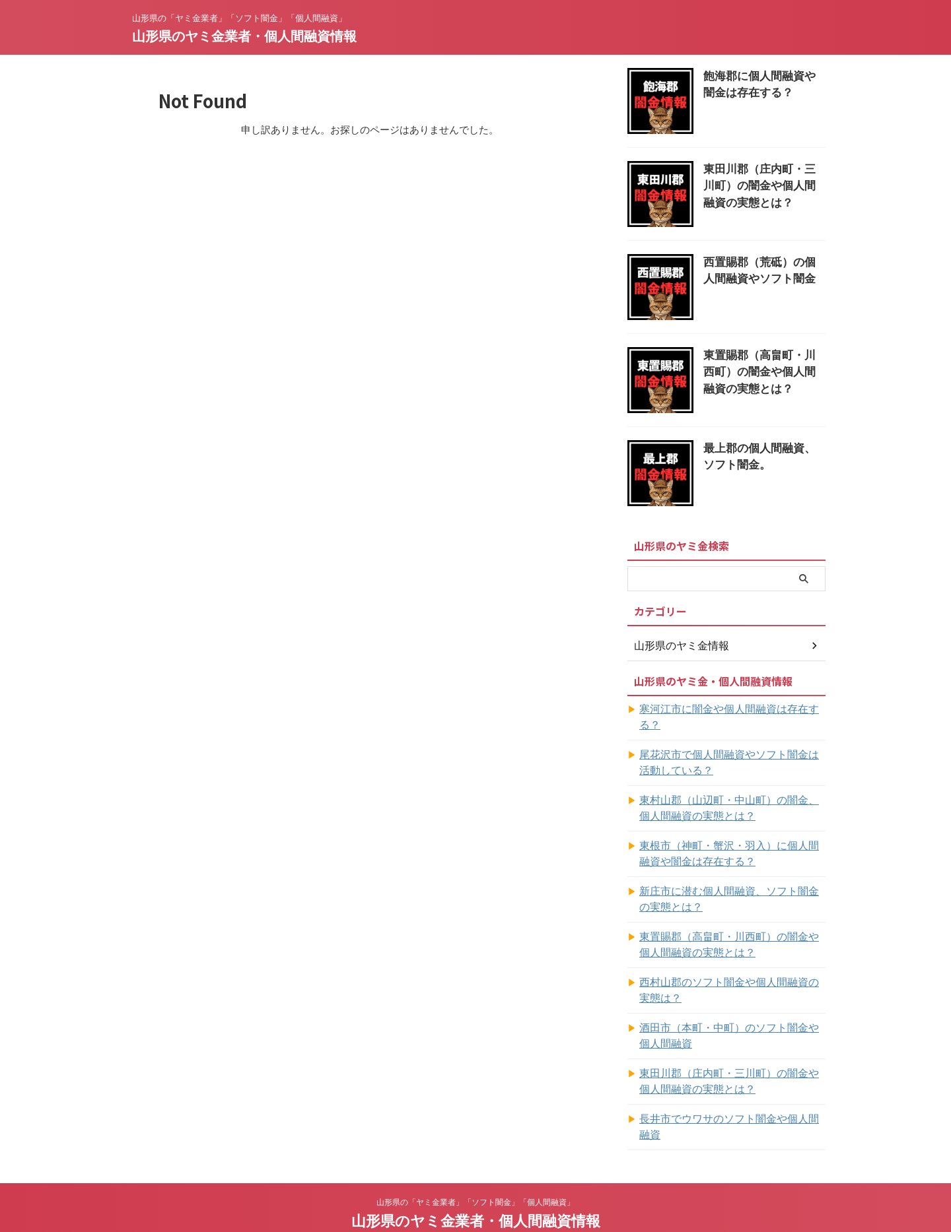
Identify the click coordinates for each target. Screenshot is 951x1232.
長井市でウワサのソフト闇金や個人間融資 (727, 1103)
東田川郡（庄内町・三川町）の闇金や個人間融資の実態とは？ (763, 183)
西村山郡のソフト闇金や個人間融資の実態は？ (727, 974)
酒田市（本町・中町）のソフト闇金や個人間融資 (731, 1020)
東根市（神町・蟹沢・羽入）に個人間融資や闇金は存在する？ (731, 838)
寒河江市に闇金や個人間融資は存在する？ (727, 709)
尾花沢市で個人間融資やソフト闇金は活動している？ (731, 747)
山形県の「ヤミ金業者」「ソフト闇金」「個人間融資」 (475, 1170)
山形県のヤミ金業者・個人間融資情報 (244, 36)
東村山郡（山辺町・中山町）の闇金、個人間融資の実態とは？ (731, 792)
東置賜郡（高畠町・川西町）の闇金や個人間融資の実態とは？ (763, 369)
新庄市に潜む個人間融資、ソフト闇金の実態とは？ (731, 883)
